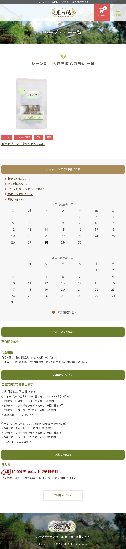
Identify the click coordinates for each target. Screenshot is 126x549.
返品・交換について (20, 194)
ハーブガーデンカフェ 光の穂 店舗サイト (63, 537)
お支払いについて (18, 178)
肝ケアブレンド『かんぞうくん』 (23, 144)
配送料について (17, 184)
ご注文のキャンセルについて (26, 189)
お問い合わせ (16, 199)
